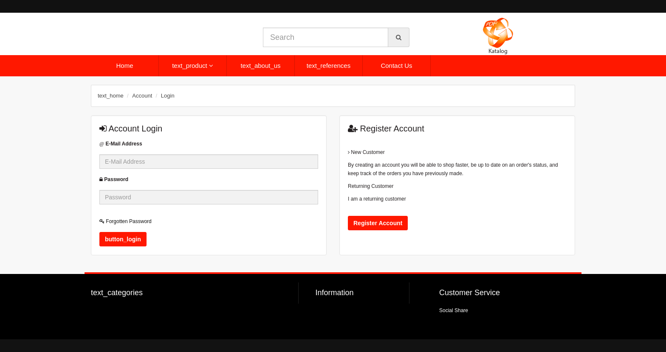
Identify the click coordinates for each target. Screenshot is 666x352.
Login (168, 95)
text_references (328, 65)
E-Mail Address (120, 144)
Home (124, 65)
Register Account (377, 223)
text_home (111, 95)
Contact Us (396, 65)
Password (113, 179)
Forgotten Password (125, 221)
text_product (192, 65)
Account (142, 95)
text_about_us (260, 65)
